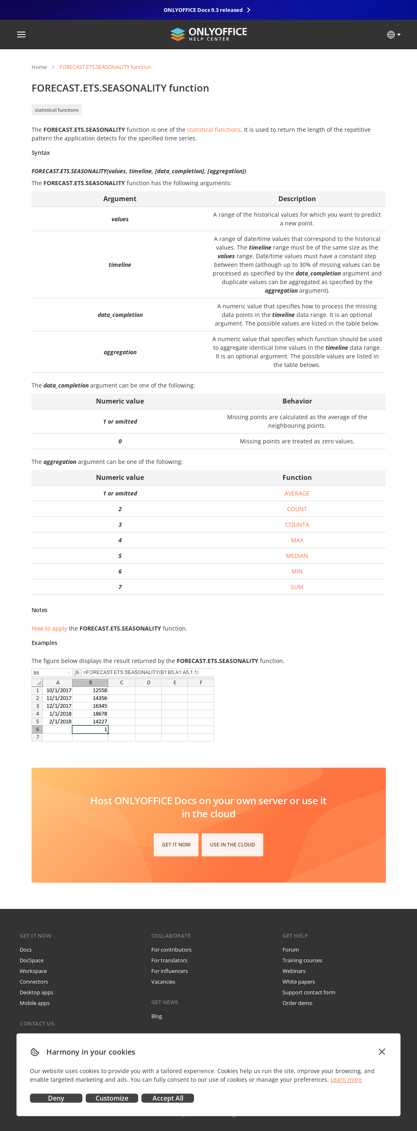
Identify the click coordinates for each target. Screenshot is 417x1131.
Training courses (302, 960)
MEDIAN (297, 556)
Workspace (33, 971)
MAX (297, 540)
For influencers (169, 971)
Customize (112, 1098)
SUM (297, 587)
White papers (299, 981)
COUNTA (297, 524)
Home (39, 67)
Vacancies (163, 981)
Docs (26, 949)
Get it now (176, 844)
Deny (56, 1098)
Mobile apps (35, 1003)
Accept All (168, 1098)
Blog (156, 1016)
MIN (297, 571)
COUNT (297, 509)
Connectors (34, 981)
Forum (291, 949)
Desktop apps (36, 992)
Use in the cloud (232, 844)
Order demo (297, 1003)
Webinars (294, 971)
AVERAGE (297, 493)
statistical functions (57, 109)
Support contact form (309, 992)
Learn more (346, 1079)
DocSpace (31, 960)
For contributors (171, 949)
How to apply (49, 628)
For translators (169, 960)
